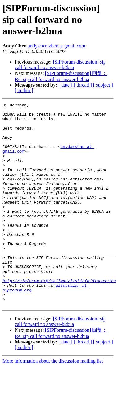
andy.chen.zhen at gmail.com (56, 45)
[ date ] (65, 85)
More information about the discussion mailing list (52, 401)
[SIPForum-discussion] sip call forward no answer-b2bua (60, 64)
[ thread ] (83, 85)
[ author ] (24, 90)
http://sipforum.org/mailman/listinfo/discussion (59, 316)
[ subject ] (103, 85)
